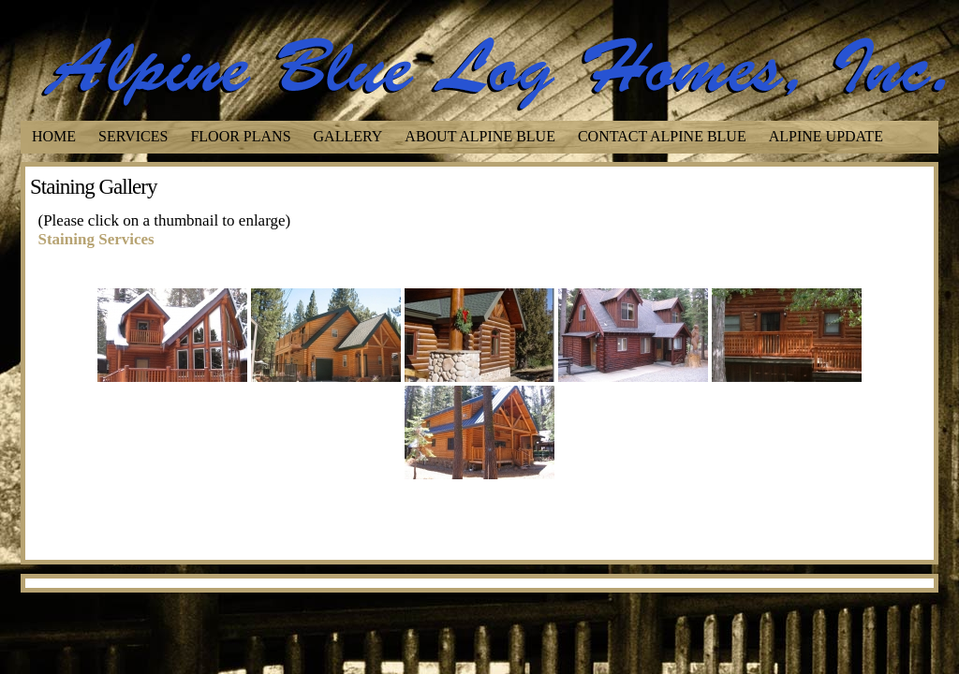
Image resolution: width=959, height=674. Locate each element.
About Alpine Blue (480, 136)
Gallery (348, 136)
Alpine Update (826, 136)
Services (133, 136)
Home (54, 136)
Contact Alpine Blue (662, 136)
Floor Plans (240, 136)
